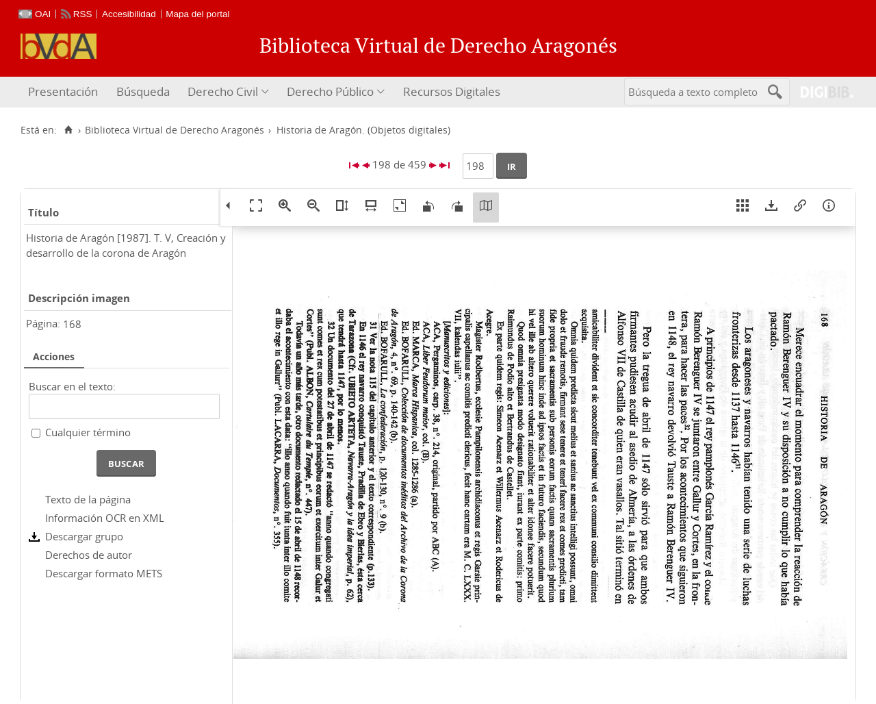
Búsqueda (143, 91)
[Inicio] (68, 130)
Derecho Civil (223, 91)
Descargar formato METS (103, 573)
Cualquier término (88, 432)
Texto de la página (88, 499)
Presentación (63, 91)
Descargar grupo (84, 536)
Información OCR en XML (104, 518)
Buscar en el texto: (72, 386)
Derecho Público (330, 91)
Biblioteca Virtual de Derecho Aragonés (174, 130)
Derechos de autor (88, 555)
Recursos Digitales (451, 91)
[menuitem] (65, 92)
